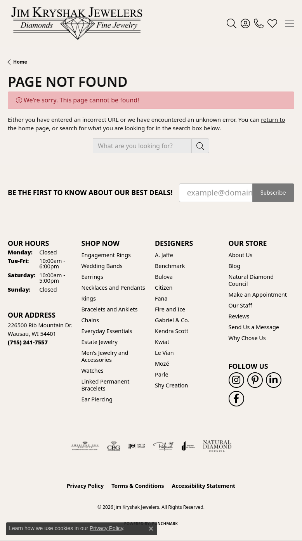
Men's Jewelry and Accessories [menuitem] (105, 356)
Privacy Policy (85, 485)
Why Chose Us (247, 338)
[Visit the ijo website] (137, 446)
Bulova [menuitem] (164, 276)
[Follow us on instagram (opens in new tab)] (236, 380)
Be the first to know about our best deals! (90, 192)
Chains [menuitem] (90, 320)
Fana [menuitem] (161, 298)
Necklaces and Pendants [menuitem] (113, 287)
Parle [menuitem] (161, 374)
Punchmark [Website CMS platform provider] (165, 523)
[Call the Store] (28, 342)
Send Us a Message (254, 327)
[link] (259, 23)
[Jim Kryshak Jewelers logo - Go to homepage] (76, 23)
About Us (241, 255)
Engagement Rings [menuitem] (106, 255)
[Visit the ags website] (85, 446)
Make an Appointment (258, 294)
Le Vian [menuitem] (164, 352)
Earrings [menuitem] (92, 276)
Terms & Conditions (137, 485)
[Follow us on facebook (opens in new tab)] (236, 398)
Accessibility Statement (203, 485)
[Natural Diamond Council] (217, 446)
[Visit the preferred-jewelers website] (163, 446)
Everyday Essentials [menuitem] (107, 331)
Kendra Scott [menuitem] (171, 331)
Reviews (239, 316)
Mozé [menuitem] (162, 363)
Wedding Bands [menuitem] (102, 266)
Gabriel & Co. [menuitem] (172, 320)
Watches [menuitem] (93, 370)
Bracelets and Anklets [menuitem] (110, 309)
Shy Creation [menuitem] (171, 385)
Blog (235, 266)
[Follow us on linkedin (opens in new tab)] (273, 380)
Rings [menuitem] (89, 298)
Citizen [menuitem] (164, 287)
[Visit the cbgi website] (113, 446)
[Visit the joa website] (188, 446)
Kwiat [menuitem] (162, 342)
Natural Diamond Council (251, 280)
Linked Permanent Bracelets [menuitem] (106, 385)
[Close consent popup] (151, 528)
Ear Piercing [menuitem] (97, 399)
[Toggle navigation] (289, 23)
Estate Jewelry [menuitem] (100, 342)
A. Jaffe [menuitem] (164, 255)
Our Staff (240, 305)
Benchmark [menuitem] (170, 266)
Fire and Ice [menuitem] (170, 309)
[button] (231, 23)
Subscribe (273, 192)
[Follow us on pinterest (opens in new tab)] (255, 380)
